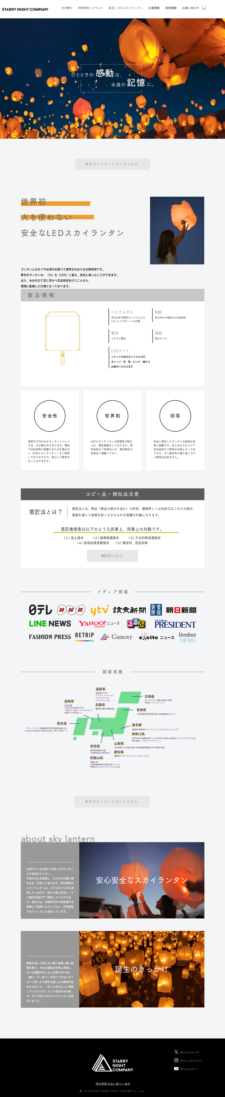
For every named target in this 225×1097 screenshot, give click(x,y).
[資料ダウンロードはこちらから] (112, 164)
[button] (112, 556)
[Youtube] (176, 1068)
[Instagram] (176, 1060)
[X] (176, 1052)
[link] (204, 8)
